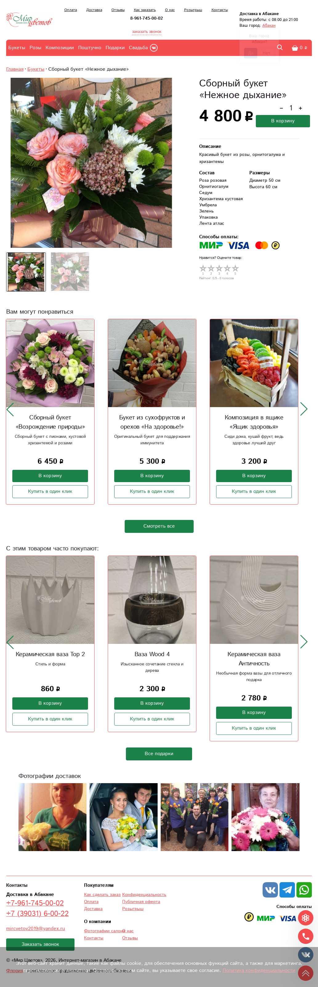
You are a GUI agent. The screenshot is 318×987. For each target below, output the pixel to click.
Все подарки (159, 753)
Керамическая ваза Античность (253, 659)
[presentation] (10, 409)
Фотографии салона (104, 931)
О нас (170, 10)
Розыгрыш (193, 10)
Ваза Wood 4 (152, 654)
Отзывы (118, 10)
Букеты (16, 47)
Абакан (269, 26)
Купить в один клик (50, 491)
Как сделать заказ (102, 895)
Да (250, 53)
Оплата (70, 10)
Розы (35, 47)
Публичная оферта (141, 902)
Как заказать (145, 10)
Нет (266, 53)
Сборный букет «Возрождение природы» (50, 422)
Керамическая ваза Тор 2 (50, 654)
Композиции (60, 47)
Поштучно (89, 47)
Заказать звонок (40, 944)
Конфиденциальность (144, 895)
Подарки (115, 47)
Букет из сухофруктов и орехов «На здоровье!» (152, 422)
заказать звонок (146, 32)
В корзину (283, 121)
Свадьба (138, 47)
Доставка (94, 10)
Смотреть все (159, 526)
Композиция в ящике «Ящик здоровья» (254, 422)
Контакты (219, 10)
